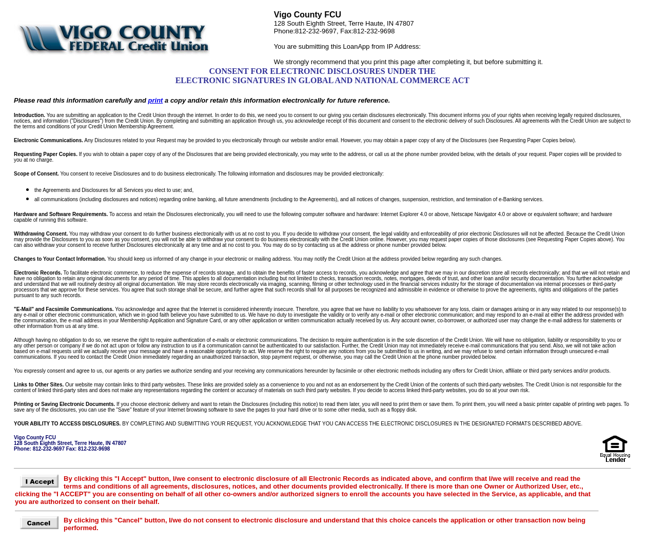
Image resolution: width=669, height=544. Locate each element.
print (155, 100)
